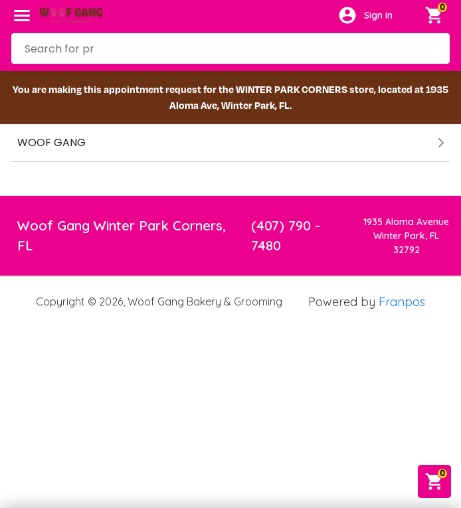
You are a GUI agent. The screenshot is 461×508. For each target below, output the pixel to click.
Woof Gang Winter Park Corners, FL (121, 235)
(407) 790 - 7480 (285, 235)
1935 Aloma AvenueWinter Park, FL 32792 (406, 236)
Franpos (402, 301)
